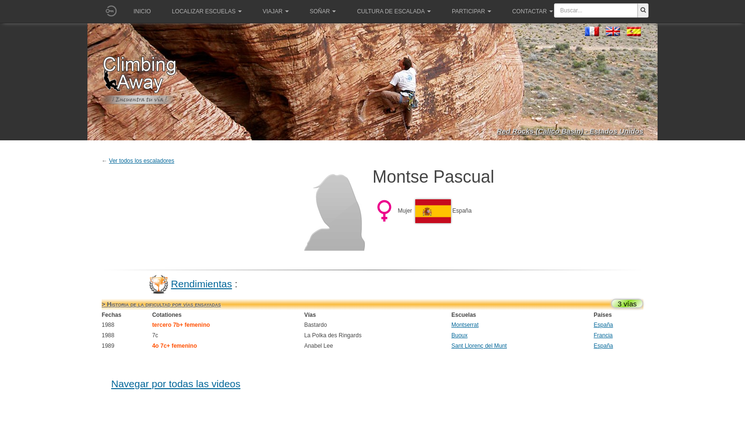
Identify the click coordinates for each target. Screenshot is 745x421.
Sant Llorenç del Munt (479, 346)
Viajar (276, 11)
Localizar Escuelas (207, 11)
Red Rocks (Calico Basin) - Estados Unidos (570, 131)
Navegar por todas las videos (175, 383)
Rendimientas (201, 283)
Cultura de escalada (393, 11)
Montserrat (464, 325)
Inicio (142, 11)
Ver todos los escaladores (141, 160)
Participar (471, 11)
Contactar (532, 11)
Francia (603, 335)
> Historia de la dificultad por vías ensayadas (161, 304)
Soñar (323, 11)
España (603, 325)
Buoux (459, 335)
